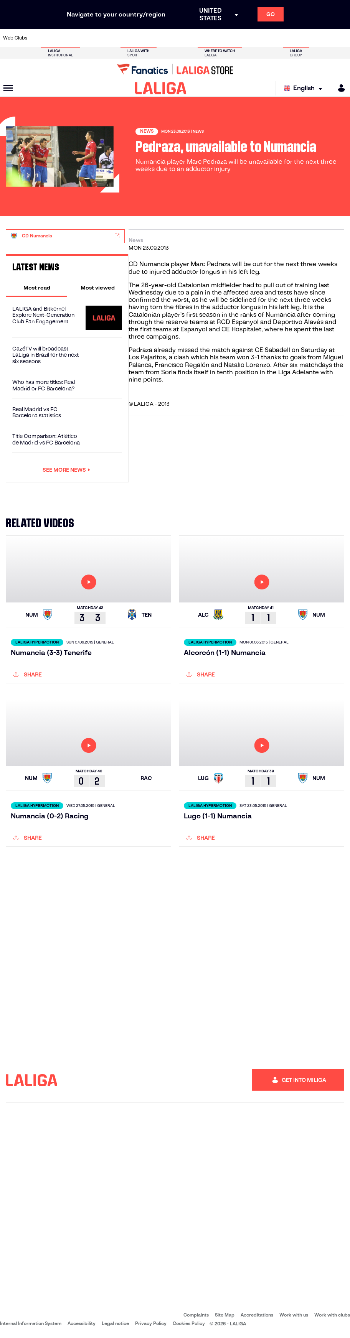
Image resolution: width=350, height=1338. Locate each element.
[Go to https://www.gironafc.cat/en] (149, 38)
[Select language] (305, 88)
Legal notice (115, 1323)
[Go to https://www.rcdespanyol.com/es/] (213, 38)
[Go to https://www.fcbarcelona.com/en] (117, 38)
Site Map (224, 1314)
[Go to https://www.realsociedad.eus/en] (293, 38)
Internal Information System (30, 1323)
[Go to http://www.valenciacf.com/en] (325, 38)
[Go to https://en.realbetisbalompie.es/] (245, 38)
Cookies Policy (189, 1323)
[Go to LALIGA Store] (175, 69)
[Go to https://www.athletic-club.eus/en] (37, 38)
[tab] (36, 287)
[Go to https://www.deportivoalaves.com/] (85, 38)
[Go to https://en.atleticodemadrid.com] (53, 38)
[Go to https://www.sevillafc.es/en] (309, 38)
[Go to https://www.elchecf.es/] (101, 38)
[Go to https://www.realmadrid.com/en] (261, 38)
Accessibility (82, 1323)
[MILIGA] (339, 88)
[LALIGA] (161, 88)
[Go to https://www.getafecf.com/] (133, 38)
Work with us (293, 1314)
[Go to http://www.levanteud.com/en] (165, 38)
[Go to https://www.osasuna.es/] (69, 38)
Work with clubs (332, 1314)
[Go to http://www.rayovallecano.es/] (181, 38)
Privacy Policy (151, 1323)
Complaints (196, 1314)
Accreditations (257, 1314)
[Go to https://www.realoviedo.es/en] (277, 38)
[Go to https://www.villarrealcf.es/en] (341, 38)
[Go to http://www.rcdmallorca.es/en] (229, 38)
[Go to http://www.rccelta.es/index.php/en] (197, 38)
